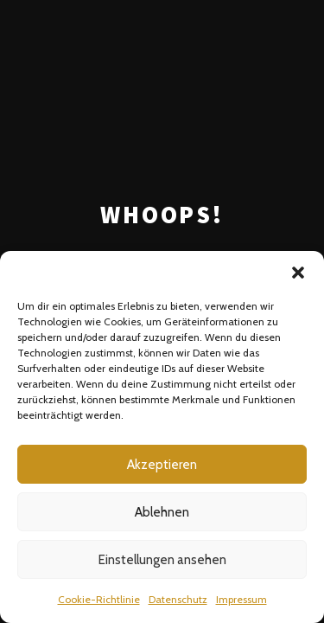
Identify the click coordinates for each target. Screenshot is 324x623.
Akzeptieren (162, 464)
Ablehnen (162, 512)
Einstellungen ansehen (162, 560)
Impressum (241, 599)
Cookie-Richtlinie (99, 599)
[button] (298, 272)
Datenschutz (178, 599)
